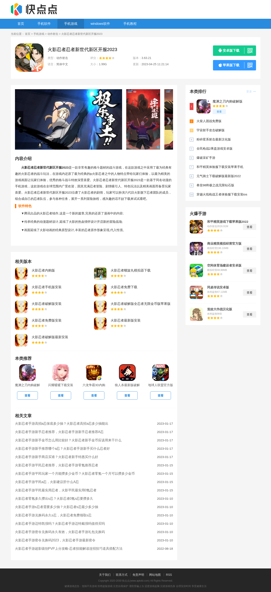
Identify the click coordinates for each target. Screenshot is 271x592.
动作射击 (52, 33)
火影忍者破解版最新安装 (50, 337)
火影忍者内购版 (43, 270)
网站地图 (155, 574)
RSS (169, 574)
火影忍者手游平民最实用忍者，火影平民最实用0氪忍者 (56, 490)
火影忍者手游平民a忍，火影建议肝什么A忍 (47, 482)
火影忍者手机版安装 (47, 287)
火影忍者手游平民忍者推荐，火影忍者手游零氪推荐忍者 (56, 465)
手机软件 (44, 23)
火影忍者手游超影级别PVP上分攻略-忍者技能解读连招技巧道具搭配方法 (69, 548)
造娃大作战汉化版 (219, 309)
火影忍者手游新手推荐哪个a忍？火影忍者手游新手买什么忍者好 (62, 448)
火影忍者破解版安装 (47, 303)
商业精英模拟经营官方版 (224, 243)
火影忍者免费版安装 (47, 320)
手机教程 (130, 23)
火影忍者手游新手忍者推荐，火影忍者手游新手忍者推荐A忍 (59, 432)
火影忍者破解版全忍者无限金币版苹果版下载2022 (141, 304)
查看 (219, 111)
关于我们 (105, 574)
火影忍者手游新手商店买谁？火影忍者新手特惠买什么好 (56, 457)
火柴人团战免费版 (209, 121)
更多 (251, 91)
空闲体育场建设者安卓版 (224, 265)
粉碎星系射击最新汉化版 (214, 139)
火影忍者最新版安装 (126, 320)
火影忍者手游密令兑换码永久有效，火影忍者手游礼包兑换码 (60, 532)
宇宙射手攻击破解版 (211, 130)
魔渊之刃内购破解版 (228, 101)
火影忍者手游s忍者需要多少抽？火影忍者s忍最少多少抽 (56, 507)
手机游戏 (70, 23)
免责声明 (138, 574)
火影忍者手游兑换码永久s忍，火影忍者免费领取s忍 (53, 515)
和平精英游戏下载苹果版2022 (227, 221)
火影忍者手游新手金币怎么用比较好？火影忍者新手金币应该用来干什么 (68, 440)
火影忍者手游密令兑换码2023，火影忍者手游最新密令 (55, 540)
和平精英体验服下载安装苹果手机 (220, 167)
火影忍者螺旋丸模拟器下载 (131, 270)
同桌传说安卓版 (218, 287)
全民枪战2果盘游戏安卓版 (215, 148)
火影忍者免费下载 (124, 287)
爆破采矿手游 (206, 157)
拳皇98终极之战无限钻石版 (215, 185)
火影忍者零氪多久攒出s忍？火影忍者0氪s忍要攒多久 (54, 498)
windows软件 (100, 23)
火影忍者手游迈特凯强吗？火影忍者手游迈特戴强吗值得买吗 (60, 523)
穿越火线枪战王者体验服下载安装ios (222, 194)
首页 (20, 23)
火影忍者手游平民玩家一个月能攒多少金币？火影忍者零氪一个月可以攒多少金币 (75, 473)
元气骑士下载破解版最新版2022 (219, 176)
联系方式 (121, 574)
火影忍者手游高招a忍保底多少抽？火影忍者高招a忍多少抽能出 (62, 423)
